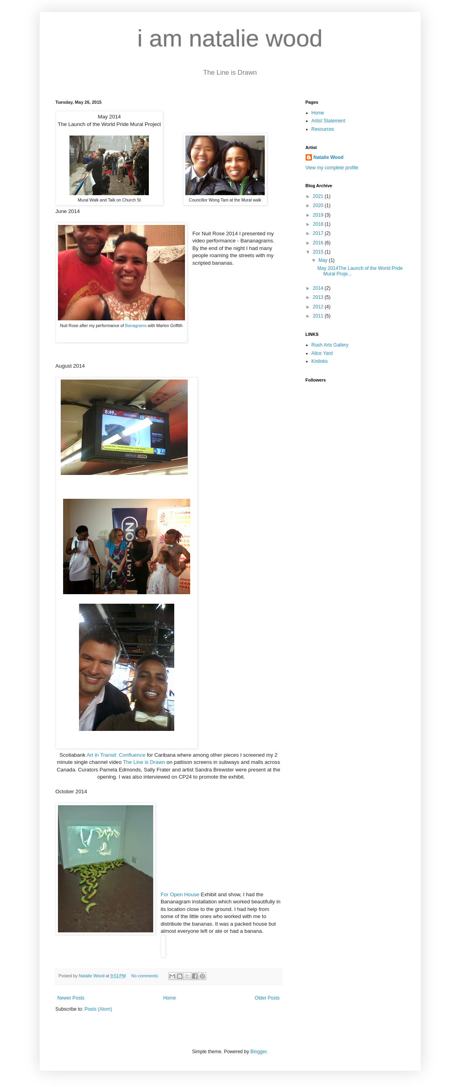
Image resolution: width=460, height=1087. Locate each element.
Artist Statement (328, 121)
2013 (319, 297)
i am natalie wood (230, 38)
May (323, 260)
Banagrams (135, 325)
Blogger (258, 1051)
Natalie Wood (329, 157)
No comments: (145, 975)
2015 (319, 252)
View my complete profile (332, 168)
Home (169, 998)
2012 (319, 307)
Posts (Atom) (98, 1009)
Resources (323, 129)
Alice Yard (322, 353)
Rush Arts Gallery (330, 345)
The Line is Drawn (144, 762)
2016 (319, 243)
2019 (319, 215)
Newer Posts (71, 998)
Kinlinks (320, 361)
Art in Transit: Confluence (116, 755)
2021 (319, 196)
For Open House (180, 894)
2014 (319, 288)
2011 (319, 316)
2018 (319, 224)
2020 (319, 205)
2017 (319, 233)
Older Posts (267, 998)
